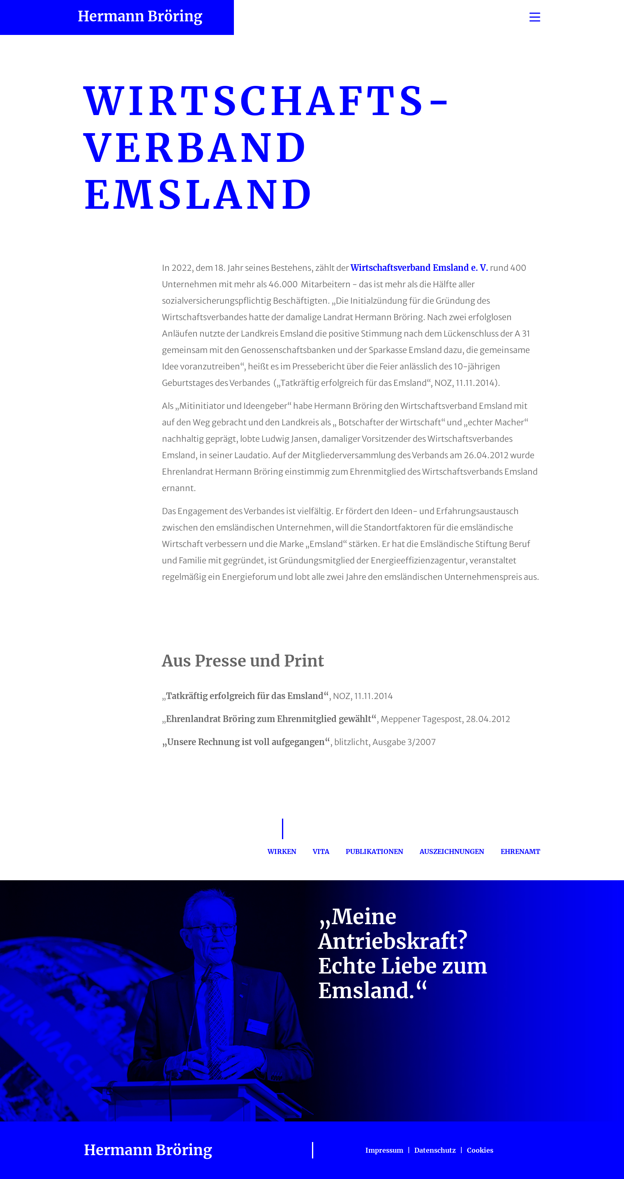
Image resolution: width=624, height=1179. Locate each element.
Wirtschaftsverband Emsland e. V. (419, 268)
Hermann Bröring (140, 16)
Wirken (282, 851)
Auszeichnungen (452, 851)
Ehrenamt (520, 851)
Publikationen (374, 851)
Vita (321, 851)
